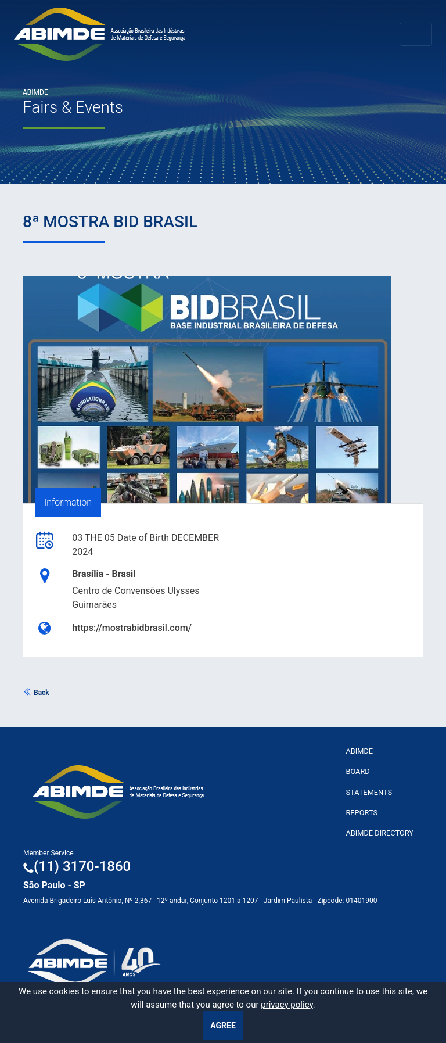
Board (357, 771)
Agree (223, 1025)
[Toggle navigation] (416, 34)
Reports (361, 812)
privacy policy (287, 1004)
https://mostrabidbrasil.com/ (132, 627)
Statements (369, 792)
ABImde (359, 751)
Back (36, 693)
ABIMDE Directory (379, 833)
